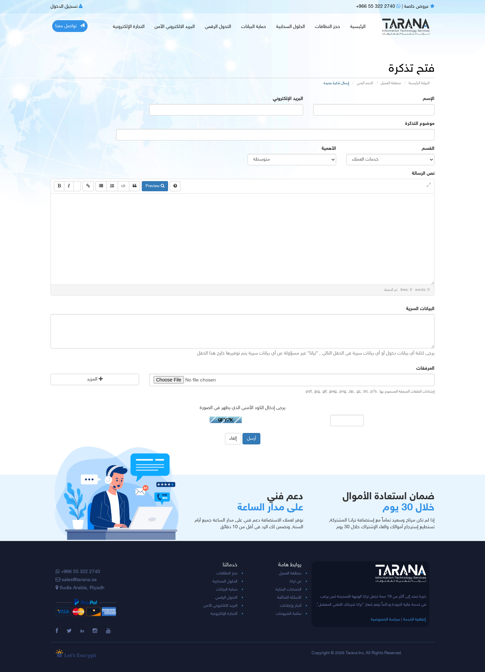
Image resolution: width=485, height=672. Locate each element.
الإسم (428, 99)
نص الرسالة (423, 173)
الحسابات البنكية (288, 589)
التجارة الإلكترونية (128, 27)
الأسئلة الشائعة (289, 597)
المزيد (95, 379)
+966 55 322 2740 (378, 6)
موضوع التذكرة (419, 124)
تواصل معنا (70, 26)
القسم (428, 149)
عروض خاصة (419, 6)
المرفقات (425, 368)
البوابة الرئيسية (419, 83)
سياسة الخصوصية (385, 619)
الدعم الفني (365, 83)
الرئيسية (357, 27)
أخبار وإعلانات (290, 605)
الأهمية (329, 149)
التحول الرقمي (218, 27)
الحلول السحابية (290, 27)
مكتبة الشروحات (288, 613)
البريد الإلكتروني (288, 99)
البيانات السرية (420, 309)
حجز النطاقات (327, 27)
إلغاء (233, 438)
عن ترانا (295, 581)
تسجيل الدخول (67, 6)
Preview (155, 186)
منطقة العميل (391, 83)
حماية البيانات (253, 27)
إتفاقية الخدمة (414, 619)
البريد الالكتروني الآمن (175, 27)
